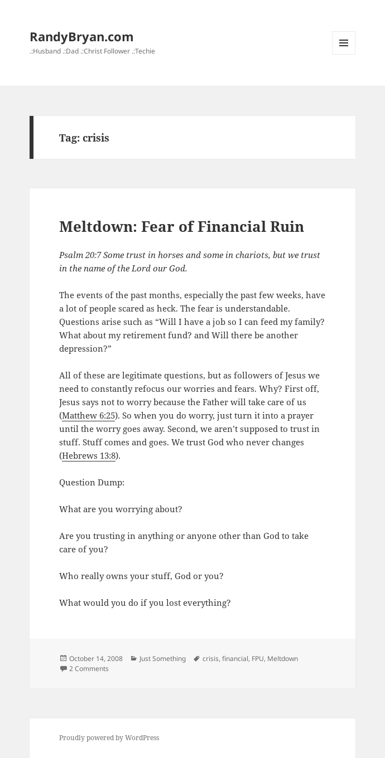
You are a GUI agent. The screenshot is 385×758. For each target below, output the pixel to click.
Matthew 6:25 (88, 415)
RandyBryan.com (82, 36)
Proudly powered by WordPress (109, 737)
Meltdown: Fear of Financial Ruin (181, 226)
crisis (211, 658)
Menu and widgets (344, 54)
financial (235, 658)
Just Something (162, 658)
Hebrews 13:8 (89, 455)
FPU (258, 658)
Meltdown (282, 658)
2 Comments (89, 668)
